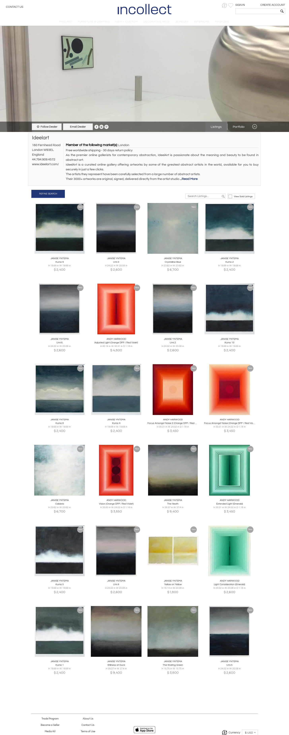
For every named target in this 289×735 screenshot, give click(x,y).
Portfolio (238, 126)
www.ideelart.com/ (45, 164)
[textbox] (257, 11)
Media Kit (50, 731)
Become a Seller (50, 725)
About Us (88, 718)
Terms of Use (88, 731)
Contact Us (14, 7)
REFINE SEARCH (48, 193)
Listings (216, 126)
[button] (224, 5)
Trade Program (50, 718)
